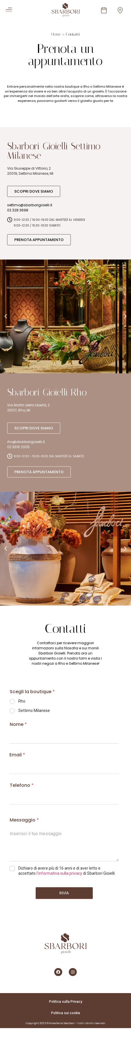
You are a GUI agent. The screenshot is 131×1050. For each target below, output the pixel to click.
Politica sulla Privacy (65, 1002)
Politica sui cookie (65, 1013)
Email (17, 754)
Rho (21, 701)
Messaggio (24, 820)
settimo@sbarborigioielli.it (29, 205)
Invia (64, 893)
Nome (18, 724)
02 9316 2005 (18, 446)
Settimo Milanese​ (34, 710)
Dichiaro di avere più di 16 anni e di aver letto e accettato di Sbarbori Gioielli (66, 871)
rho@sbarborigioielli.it (26, 441)
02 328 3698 (17, 210)
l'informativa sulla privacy (59, 873)
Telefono (22, 785)
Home (56, 34)
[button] (7, 10)
